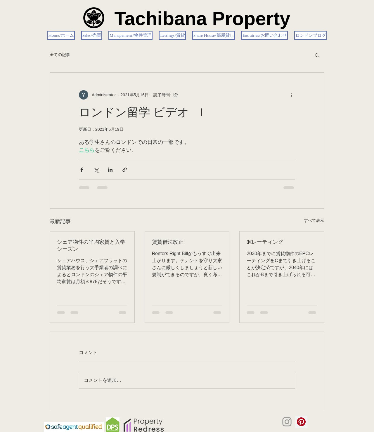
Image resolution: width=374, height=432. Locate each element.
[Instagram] (287, 422)
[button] (317, 55)
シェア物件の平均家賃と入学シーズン (91, 246)
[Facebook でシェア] (81, 170)
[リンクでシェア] (124, 170)
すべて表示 (314, 220)
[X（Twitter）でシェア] (96, 170)
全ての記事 (60, 54)
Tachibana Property (202, 18)
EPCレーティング (265, 242)
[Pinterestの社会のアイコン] (301, 422)
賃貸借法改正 (167, 242)
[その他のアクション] (291, 94)
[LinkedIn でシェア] (110, 170)
